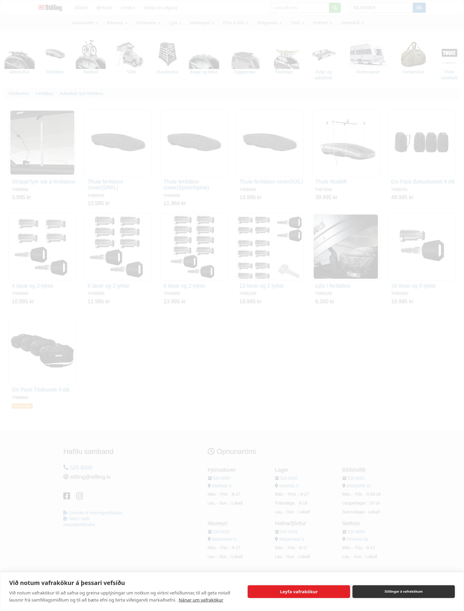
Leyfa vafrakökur (299, 591)
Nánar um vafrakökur (201, 600)
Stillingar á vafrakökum (404, 591)
